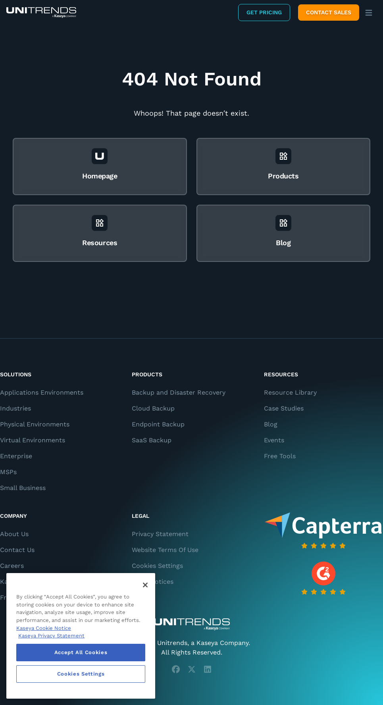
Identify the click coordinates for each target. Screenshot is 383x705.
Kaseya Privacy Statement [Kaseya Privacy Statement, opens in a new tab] (51, 636)
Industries (15, 408)
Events (274, 440)
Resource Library (290, 392)
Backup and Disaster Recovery (178, 392)
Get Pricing (264, 12)
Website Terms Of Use (165, 550)
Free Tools (280, 456)
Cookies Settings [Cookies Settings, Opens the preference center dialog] (81, 674)
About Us (14, 534)
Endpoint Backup (158, 424)
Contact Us (17, 550)
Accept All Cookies (81, 652)
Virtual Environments (32, 440)
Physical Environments (34, 424)
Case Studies (284, 408)
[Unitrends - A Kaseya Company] (191, 624)
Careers (12, 565)
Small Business (23, 488)
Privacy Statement (160, 534)
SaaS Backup (151, 440)
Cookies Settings (157, 565)
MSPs (8, 472)
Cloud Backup (153, 408)
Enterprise (16, 456)
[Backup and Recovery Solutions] (41, 12)
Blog (270, 424)
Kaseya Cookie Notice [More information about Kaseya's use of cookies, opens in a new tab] (43, 628)
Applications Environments (41, 392)
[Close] (145, 585)
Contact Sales (328, 12)
